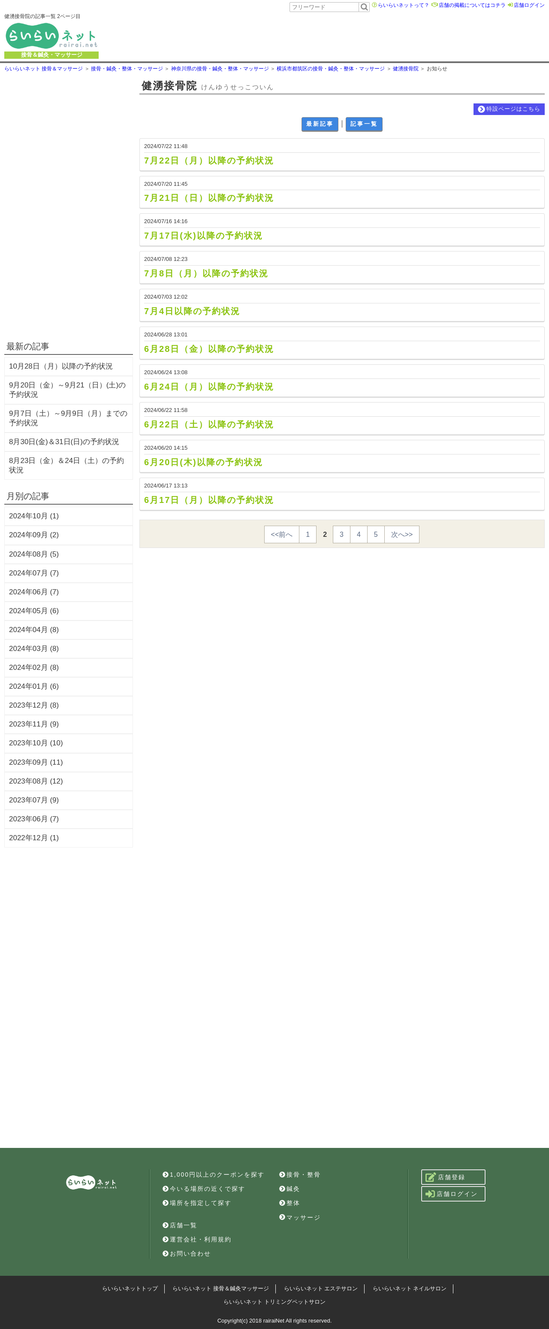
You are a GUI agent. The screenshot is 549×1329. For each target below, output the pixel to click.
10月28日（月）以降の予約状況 (61, 366)
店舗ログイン (529, 5)
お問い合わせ (187, 1253)
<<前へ (282, 534)
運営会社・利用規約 (197, 1239)
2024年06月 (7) (34, 592)
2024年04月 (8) (34, 630)
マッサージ (300, 1217)
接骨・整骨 (300, 1174)
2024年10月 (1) (34, 516)
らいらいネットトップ (130, 1288)
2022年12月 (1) (34, 838)
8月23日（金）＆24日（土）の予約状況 (66, 465)
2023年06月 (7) (34, 819)
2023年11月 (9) (34, 724)
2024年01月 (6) (34, 686)
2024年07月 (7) (34, 573)
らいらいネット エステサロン (321, 1288)
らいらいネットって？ (403, 5)
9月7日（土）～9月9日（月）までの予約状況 (68, 418)
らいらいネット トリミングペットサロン (274, 1302)
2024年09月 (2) (34, 535)
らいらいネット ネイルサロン (410, 1288)
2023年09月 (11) (36, 762)
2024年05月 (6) (34, 611)
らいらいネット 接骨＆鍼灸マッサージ (220, 1288)
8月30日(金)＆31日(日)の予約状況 (64, 442)
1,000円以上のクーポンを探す (214, 1174)
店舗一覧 (180, 1225)
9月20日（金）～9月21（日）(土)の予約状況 (67, 390)
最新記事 (320, 124)
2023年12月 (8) (34, 705)
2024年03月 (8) (34, 649)
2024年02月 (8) (34, 667)
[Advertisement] (316, 35)
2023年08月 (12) (36, 781)
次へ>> (402, 534)
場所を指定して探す (197, 1202)
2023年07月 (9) (34, 800)
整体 (289, 1202)
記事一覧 (364, 124)
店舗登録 (445, 1177)
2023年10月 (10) (36, 743)
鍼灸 (289, 1188)
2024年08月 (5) (34, 554)
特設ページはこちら (509, 109)
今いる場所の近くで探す (204, 1188)
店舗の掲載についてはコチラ (472, 5)
